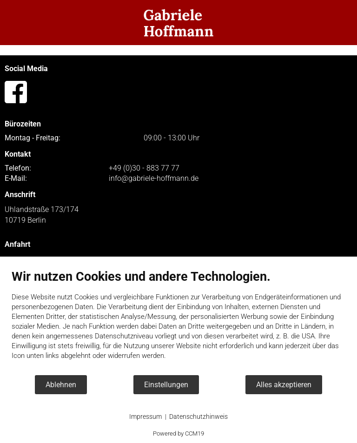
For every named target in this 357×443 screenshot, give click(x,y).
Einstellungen (166, 384)
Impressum (145, 416)
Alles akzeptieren (283, 384)
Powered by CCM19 (178, 433)
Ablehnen (61, 384)
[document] (178, 322)
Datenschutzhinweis (198, 416)
